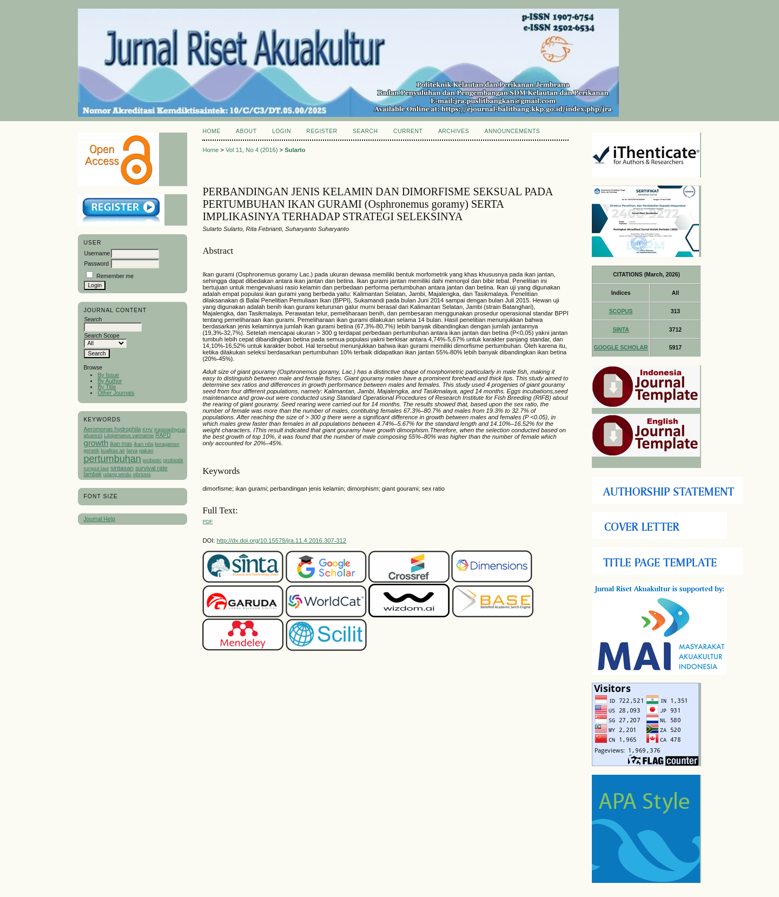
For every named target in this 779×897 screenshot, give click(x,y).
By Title (106, 387)
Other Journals (115, 393)
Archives (453, 131)
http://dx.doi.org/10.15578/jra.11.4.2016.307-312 (281, 540)
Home (211, 131)
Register (321, 131)
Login (281, 131)
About (246, 131)
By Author (109, 381)
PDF (207, 521)
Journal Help (99, 519)
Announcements (512, 131)
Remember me (115, 276)
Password (96, 264)
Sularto (295, 150)
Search (365, 131)
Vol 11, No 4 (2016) (252, 150)
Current (407, 131)
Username (97, 253)
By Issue (108, 375)
